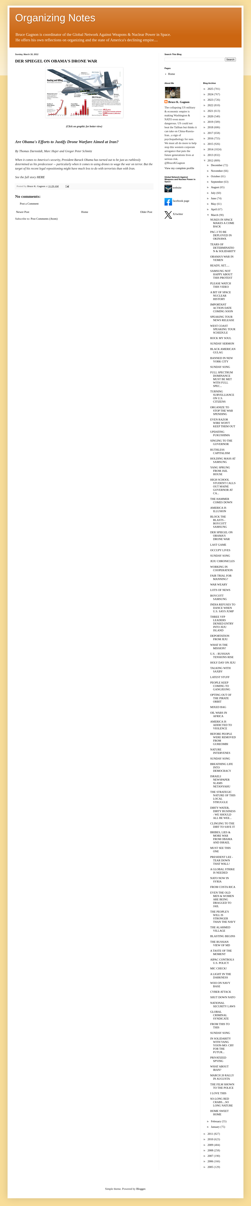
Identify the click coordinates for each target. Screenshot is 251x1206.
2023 (211, 99)
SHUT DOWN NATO (222, 997)
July (213, 192)
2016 (211, 138)
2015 (211, 143)
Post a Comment (29, 203)
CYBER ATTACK (220, 991)
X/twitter (174, 214)
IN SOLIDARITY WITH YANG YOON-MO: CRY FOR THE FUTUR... (222, 1045)
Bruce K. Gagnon (178, 102)
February (216, 1121)
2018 (211, 127)
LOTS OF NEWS (220, 589)
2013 (211, 155)
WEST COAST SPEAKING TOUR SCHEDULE (222, 329)
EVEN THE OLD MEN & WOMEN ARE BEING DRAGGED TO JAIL (222, 899)
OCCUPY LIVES (220, 550)
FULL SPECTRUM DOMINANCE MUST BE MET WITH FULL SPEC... (221, 379)
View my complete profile (179, 168)
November (217, 170)
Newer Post (22, 211)
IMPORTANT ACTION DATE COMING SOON (221, 308)
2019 (211, 121)
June (214, 198)
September (217, 181)
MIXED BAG (218, 707)
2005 (211, 1166)
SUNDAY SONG (220, 366)
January (215, 1126)
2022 (211, 105)
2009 (211, 1144)
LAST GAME (218, 544)
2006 (211, 1161)
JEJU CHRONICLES (222, 561)
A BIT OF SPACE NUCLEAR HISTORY (220, 296)
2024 (211, 94)
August (215, 187)
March (215, 214)
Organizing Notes (55, 18)
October (216, 176)
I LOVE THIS (218, 1093)
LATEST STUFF (220, 677)
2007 (211, 1155)
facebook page (177, 200)
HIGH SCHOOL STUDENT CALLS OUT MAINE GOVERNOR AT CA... (223, 486)
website (173, 187)
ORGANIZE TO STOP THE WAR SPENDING (221, 411)
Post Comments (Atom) (44, 218)
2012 (211, 160)
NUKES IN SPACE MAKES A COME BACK (222, 223)
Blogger (140, 1188)
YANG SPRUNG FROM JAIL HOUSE (220, 471)
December (217, 165)
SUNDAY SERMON (222, 343)
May (214, 203)
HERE (41, 177)
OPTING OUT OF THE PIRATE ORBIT (220, 698)
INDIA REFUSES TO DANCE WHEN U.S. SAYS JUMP (222, 608)
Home (84, 211)
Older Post (146, 211)
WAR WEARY (218, 584)
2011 (211, 1133)
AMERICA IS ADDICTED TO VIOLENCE (221, 725)
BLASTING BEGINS (222, 936)
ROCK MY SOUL (220, 338)
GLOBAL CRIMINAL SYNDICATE (219, 1015)
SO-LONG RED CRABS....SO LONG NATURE (221, 1102)
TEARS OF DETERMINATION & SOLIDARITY (223, 248)
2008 (211, 1150)
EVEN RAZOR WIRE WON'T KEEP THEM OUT (222, 423)
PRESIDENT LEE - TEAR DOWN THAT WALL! (221, 860)
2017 (211, 132)
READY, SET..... (219, 265)
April (214, 209)
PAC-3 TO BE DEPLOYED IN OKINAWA (221, 235)
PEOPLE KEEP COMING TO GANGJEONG (220, 686)
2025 (211, 88)
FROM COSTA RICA (222, 886)
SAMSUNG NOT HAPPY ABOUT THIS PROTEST (221, 274)
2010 (211, 1139)
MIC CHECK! (218, 968)
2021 (211, 110)
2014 (211, 149)
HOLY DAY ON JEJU (223, 662)
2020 (211, 116)
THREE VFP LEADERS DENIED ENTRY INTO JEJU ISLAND (221, 623)
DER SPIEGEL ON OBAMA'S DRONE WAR (56, 61)
